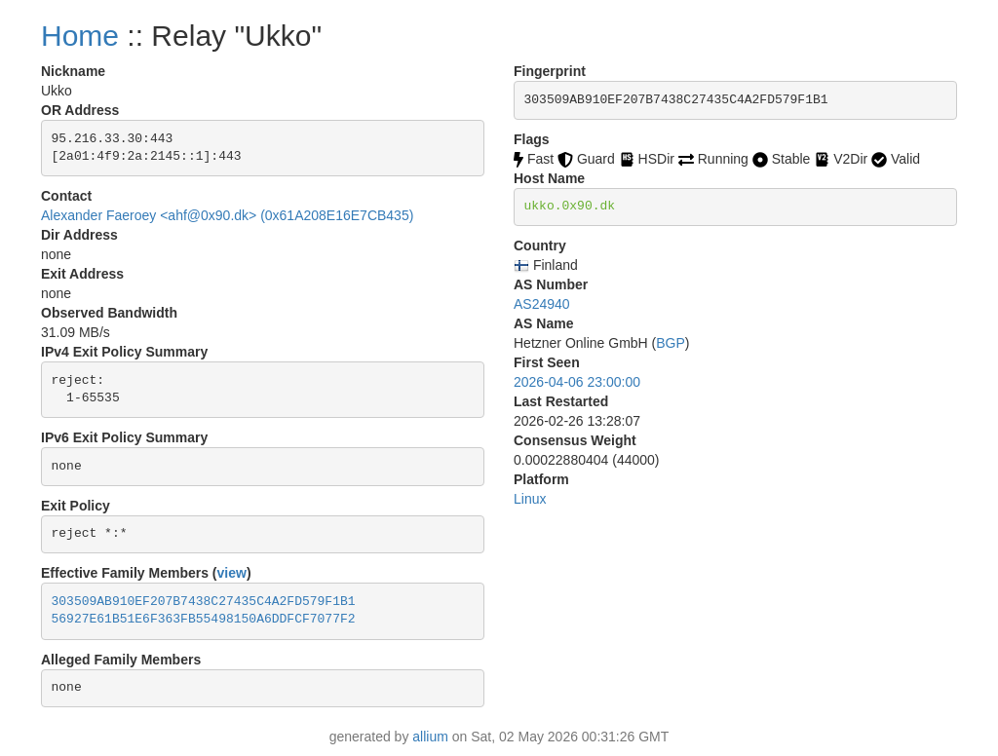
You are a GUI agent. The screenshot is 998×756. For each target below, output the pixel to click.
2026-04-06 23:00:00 (577, 382)
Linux (530, 499)
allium (430, 736)
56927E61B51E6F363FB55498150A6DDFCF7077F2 (204, 619)
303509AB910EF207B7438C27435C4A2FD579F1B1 (204, 601)
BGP (670, 343)
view (232, 573)
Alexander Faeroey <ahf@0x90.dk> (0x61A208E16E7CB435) (227, 215)
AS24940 (542, 304)
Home (80, 35)
